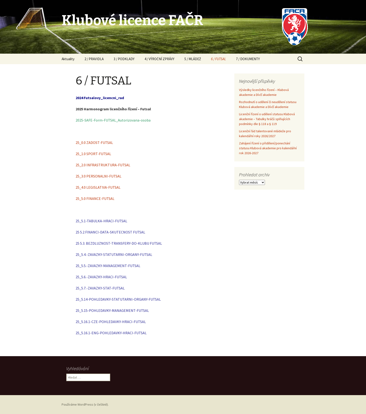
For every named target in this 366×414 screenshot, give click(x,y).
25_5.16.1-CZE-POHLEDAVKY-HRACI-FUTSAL (111, 321)
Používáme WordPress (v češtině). (85, 404)
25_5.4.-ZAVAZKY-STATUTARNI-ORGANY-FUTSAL (114, 254)
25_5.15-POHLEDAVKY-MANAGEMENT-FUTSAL (112, 310)
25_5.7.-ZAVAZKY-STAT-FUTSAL (100, 288)
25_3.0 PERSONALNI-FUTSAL (98, 176)
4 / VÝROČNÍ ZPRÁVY (159, 59)
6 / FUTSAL (218, 59)
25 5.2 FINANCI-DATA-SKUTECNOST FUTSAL (110, 232)
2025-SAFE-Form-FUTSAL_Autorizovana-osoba (113, 120)
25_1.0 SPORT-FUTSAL (93, 153)
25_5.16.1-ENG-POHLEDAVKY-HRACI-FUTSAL (111, 333)
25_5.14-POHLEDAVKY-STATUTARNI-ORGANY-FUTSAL (118, 299)
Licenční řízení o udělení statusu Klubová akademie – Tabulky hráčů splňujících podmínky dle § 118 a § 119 (267, 119)
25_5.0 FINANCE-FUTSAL (95, 198)
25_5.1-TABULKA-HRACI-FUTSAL (101, 221)
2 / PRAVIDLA (94, 59)
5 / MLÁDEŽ (192, 59)
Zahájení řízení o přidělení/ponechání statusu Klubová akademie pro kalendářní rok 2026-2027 (268, 148)
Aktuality (68, 59)
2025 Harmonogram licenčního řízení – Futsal (113, 109)
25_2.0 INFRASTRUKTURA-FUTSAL (103, 165)
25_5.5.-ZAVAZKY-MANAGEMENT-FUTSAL (108, 265)
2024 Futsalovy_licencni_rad (100, 97)
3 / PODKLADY (124, 59)
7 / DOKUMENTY (248, 59)
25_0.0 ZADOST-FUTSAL (94, 142)
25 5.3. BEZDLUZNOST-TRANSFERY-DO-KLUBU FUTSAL (119, 243)
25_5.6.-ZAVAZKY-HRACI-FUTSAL (101, 277)
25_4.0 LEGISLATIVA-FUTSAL (98, 187)
